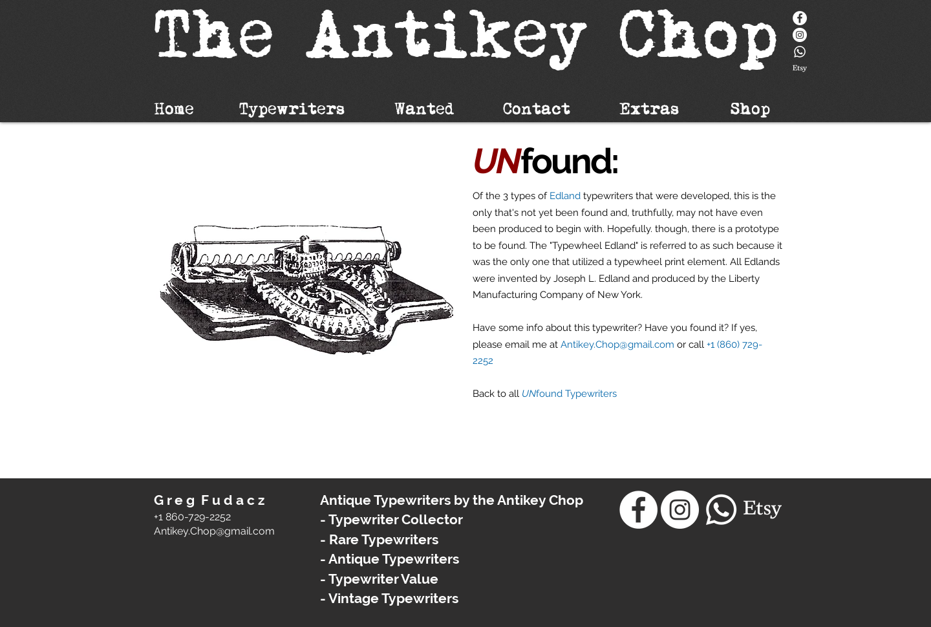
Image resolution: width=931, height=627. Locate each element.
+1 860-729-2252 (192, 517)
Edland (565, 196)
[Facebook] (800, 18)
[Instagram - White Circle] (800, 35)
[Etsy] (800, 68)
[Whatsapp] (800, 52)
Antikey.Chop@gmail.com (617, 344)
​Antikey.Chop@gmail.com (214, 531)
